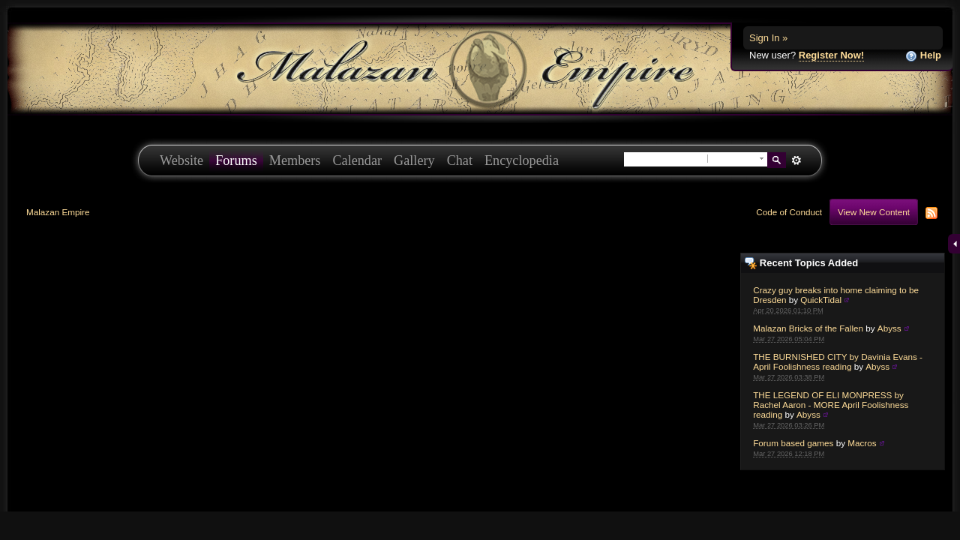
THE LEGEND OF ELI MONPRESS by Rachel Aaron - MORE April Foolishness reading (830, 404)
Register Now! (831, 55)
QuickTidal (821, 299)
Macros (862, 443)
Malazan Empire (57, 212)
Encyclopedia (521, 160)
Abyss (890, 328)
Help (923, 56)
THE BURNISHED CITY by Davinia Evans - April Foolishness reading (837, 361)
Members (295, 160)
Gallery (414, 160)
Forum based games (793, 443)
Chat (459, 160)
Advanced (796, 160)
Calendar (357, 160)
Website (181, 160)
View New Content (874, 212)
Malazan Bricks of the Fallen (808, 328)
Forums (236, 160)
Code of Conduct (789, 212)
